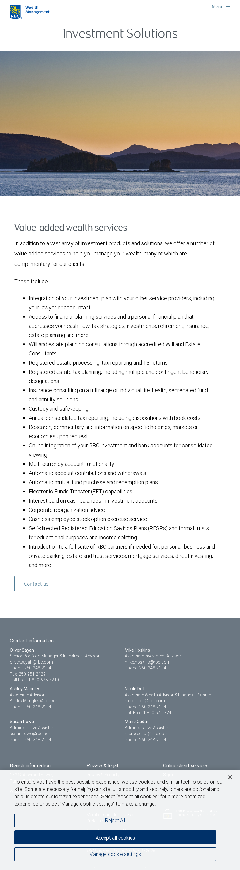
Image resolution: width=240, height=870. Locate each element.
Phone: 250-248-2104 (30, 668)
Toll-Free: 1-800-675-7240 (34, 680)
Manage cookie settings (115, 854)
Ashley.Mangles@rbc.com (35, 700)
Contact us (36, 584)
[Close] (230, 777)
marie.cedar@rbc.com (146, 733)
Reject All (115, 820)
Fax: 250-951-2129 (28, 674)
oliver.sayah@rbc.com (31, 662)
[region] (120, 820)
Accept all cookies (115, 838)
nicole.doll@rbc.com (145, 700)
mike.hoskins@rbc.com (147, 662)
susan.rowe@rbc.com (31, 733)
